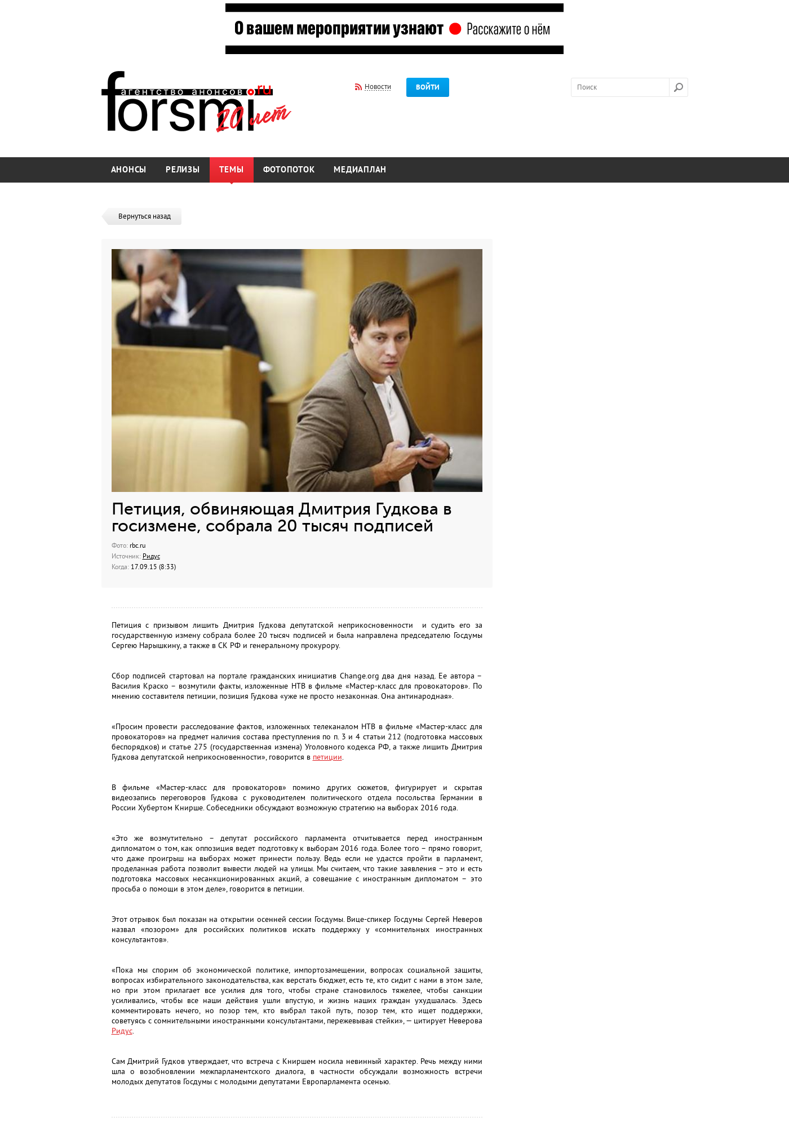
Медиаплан (360, 170)
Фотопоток (289, 170)
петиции (327, 757)
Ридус (151, 556)
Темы (231, 170)
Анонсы (129, 170)
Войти (428, 87)
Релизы (183, 170)
